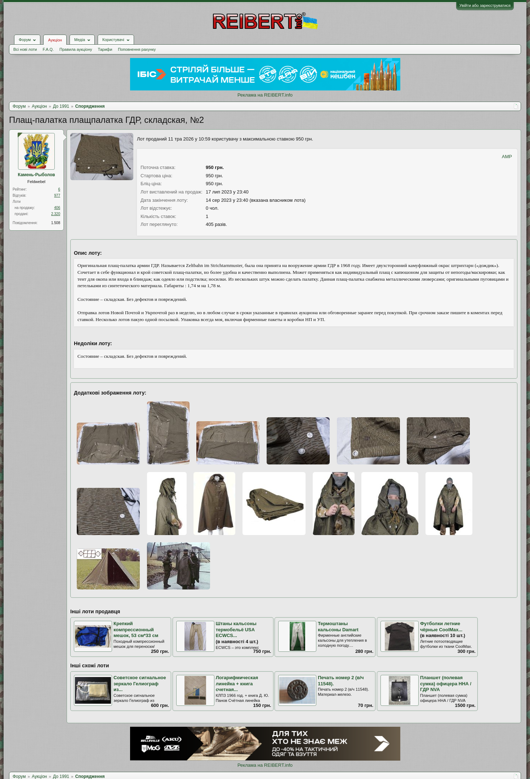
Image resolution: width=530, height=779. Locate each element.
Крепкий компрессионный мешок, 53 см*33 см (135, 629)
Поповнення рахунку (137, 49)
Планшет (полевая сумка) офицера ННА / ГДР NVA (445, 683)
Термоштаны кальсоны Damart (338, 626)
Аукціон (55, 40)
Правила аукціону (75, 49)
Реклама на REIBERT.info (265, 95)
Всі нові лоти (25, 49)
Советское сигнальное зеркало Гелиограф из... (139, 683)
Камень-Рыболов (36, 174)
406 (57, 208)
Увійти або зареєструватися (485, 5)
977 (57, 195)
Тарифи (105, 49)
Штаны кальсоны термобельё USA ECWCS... (236, 629)
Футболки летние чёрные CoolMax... (441, 626)
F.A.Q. (48, 49)
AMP (507, 156)
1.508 (55, 223)
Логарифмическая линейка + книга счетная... (237, 683)
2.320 (55, 214)
